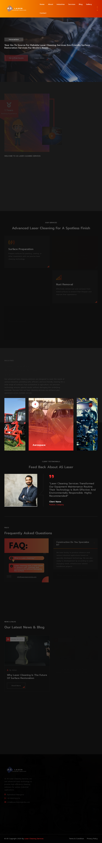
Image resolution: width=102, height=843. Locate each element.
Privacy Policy (92, 838)
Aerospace (39, 445)
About (50, 4)
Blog (80, 4)
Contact (43, 13)
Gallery (89, 4)
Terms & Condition (76, 838)
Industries (61, 4)
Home (42, 4)
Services (71, 4)
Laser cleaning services (33, 838)
